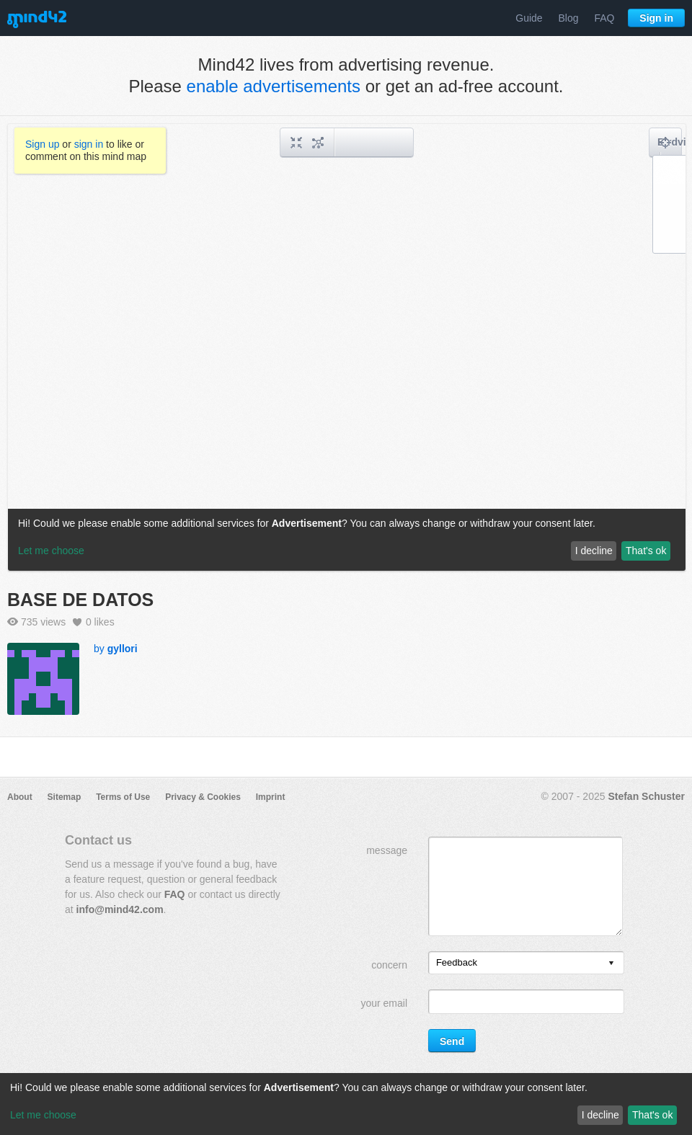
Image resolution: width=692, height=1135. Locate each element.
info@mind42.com (120, 909)
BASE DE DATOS (80, 599)
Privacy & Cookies (203, 797)
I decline (600, 1115)
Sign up (42, 144)
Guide (528, 18)
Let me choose (43, 1115)
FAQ (604, 18)
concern (389, 965)
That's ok (652, 1115)
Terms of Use (123, 797)
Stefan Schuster (646, 796)
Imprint (270, 797)
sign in (88, 144)
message (386, 850)
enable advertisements (273, 86)
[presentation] (611, 964)
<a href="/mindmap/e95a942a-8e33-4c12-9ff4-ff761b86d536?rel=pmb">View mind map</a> (346, 347)
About (19, 797)
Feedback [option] (456, 962)
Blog (569, 18)
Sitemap (64, 797)
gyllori (122, 648)
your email (383, 1003)
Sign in (656, 18)
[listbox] (526, 962)
